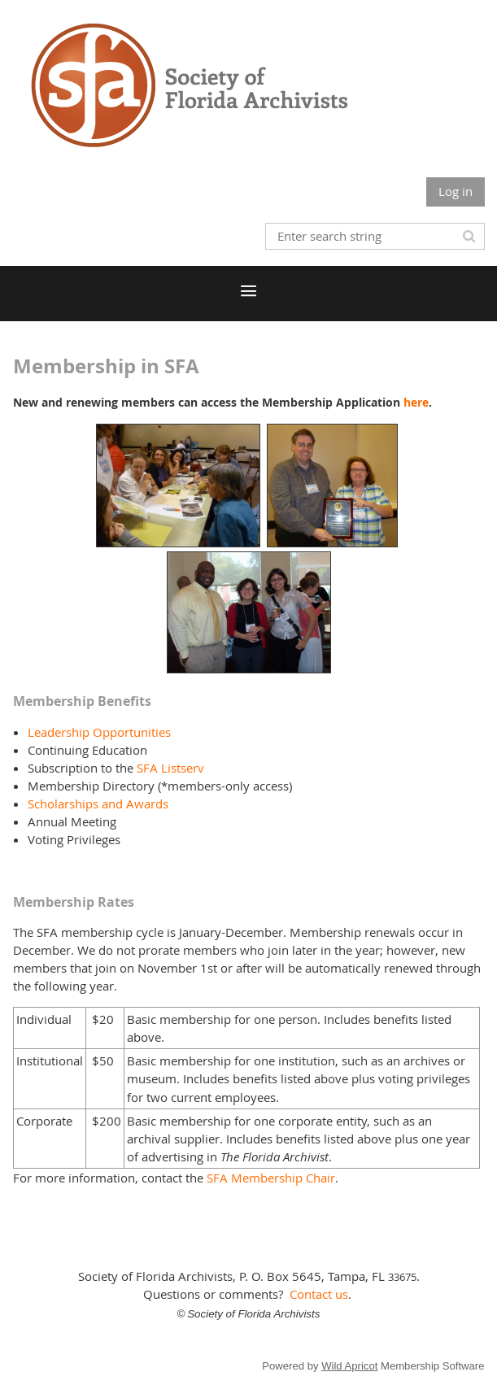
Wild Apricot (349, 1366)
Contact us (319, 1294)
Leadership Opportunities (99, 732)
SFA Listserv (170, 768)
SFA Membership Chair (271, 1177)
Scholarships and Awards (98, 803)
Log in (455, 191)
